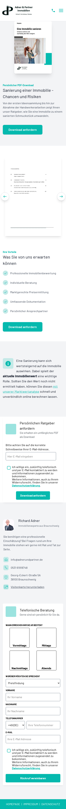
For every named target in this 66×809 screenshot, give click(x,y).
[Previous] (5, 196)
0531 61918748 (19, 567)
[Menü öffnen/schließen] (61, 10)
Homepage (13, 804)
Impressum (30, 804)
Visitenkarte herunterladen (27, 586)
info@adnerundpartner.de (27, 559)
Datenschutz (50, 804)
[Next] (61, 196)
